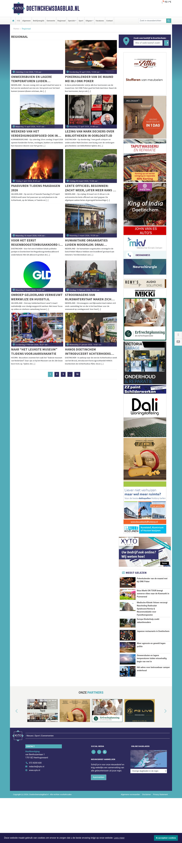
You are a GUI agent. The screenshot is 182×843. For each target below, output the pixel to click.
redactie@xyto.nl (36, 778)
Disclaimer (146, 806)
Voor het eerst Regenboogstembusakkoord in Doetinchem (36, 242)
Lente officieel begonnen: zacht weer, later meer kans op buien (91, 188)
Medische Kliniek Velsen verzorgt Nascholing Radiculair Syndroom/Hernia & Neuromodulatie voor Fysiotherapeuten (152, 608)
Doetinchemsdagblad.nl (53, 8)
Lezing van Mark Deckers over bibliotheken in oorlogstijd (89, 133)
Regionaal (61, 21)
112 (18, 21)
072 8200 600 (35, 774)
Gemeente (51, 21)
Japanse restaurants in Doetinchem (153, 631)
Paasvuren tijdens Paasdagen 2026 (35, 188)
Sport (81, 21)
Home (16, 29)
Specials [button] (71, 21)
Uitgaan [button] (89, 21)
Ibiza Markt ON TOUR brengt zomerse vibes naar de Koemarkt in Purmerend (153, 593)
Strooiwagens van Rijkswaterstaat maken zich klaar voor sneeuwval (88, 297)
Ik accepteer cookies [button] (166, 838)
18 (77, 374)
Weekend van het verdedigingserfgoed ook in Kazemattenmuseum (34, 133)
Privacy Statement (160, 806)
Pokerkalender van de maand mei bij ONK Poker (89, 79)
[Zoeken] (168, 20)
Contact (109, 21)
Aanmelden (98, 789)
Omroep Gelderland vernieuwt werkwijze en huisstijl (37, 297)
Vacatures (100, 21)
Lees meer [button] (119, 838)
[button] (13, 729)
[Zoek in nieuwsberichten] (152, 20)
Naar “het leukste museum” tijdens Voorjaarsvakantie (34, 351)
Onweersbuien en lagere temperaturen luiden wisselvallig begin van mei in (34, 79)
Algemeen (26, 21)
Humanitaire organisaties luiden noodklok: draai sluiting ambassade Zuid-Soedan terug (86, 242)
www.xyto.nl (34, 782)
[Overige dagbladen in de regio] (148, 768)
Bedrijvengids (38, 21)
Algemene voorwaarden (130, 806)
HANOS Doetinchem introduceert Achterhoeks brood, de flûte (88, 351)
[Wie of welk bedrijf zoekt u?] (148, 43)
